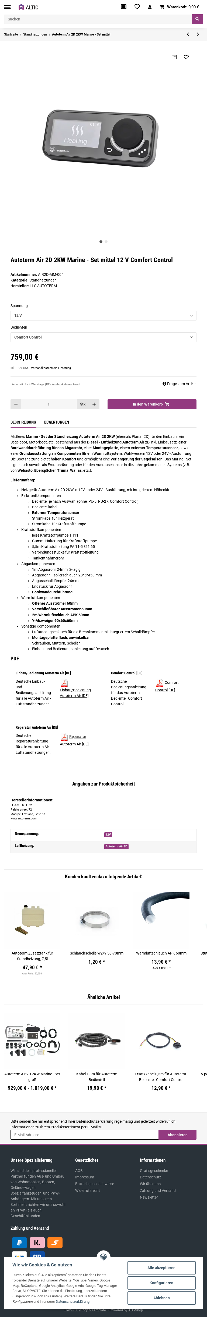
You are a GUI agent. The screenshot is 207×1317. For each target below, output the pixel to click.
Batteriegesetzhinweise (94, 1184)
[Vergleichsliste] (123, 7)
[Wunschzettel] (137, 7)
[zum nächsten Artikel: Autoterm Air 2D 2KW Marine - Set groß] (198, 34)
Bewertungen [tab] (56, 422)
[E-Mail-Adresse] (85, 1135)
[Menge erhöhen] (94, 404)
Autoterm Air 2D (116, 846)
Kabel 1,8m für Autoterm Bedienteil (96, 1077)
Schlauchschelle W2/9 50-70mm (96, 953)
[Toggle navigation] (7, 7)
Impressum (84, 1177)
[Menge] (49, 404)
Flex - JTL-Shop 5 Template (85, 1310)
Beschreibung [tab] (23, 422)
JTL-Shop (135, 1310)
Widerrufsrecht (87, 1190)
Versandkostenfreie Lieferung (51, 368)
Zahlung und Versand (158, 1190)
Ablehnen (161, 1298)
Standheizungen (43, 280)
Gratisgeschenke (154, 1170)
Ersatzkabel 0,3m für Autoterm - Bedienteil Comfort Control (161, 1077)
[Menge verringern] (16, 404)
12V (108, 834)
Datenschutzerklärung (94, 1121)
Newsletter (149, 1197)
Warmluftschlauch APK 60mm (161, 953)
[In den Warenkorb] (152, 404)
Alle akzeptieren (161, 1268)
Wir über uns (150, 1184)
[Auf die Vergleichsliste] (174, 57)
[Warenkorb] (179, 7)
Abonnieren (178, 1135)
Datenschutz (150, 1177)
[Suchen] (98, 19)
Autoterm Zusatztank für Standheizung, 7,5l (32, 956)
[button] (150, 7)
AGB (79, 1170)
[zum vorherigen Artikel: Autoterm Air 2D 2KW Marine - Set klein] (188, 34)
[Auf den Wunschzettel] (186, 57)
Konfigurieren (161, 1283)
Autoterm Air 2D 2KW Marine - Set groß (32, 1077)
